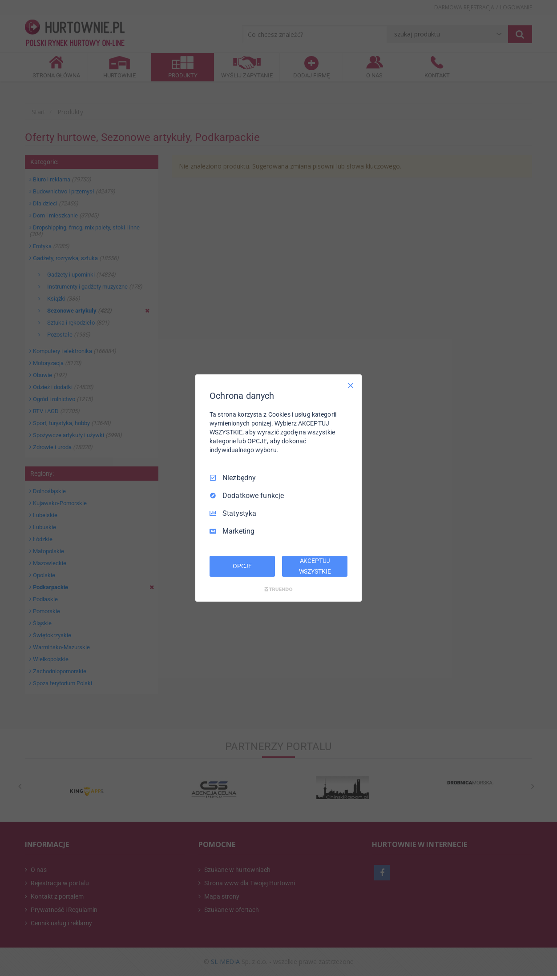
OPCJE (242, 566)
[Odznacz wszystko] (350, 385)
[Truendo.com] (278, 589)
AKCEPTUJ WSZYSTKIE (315, 566)
